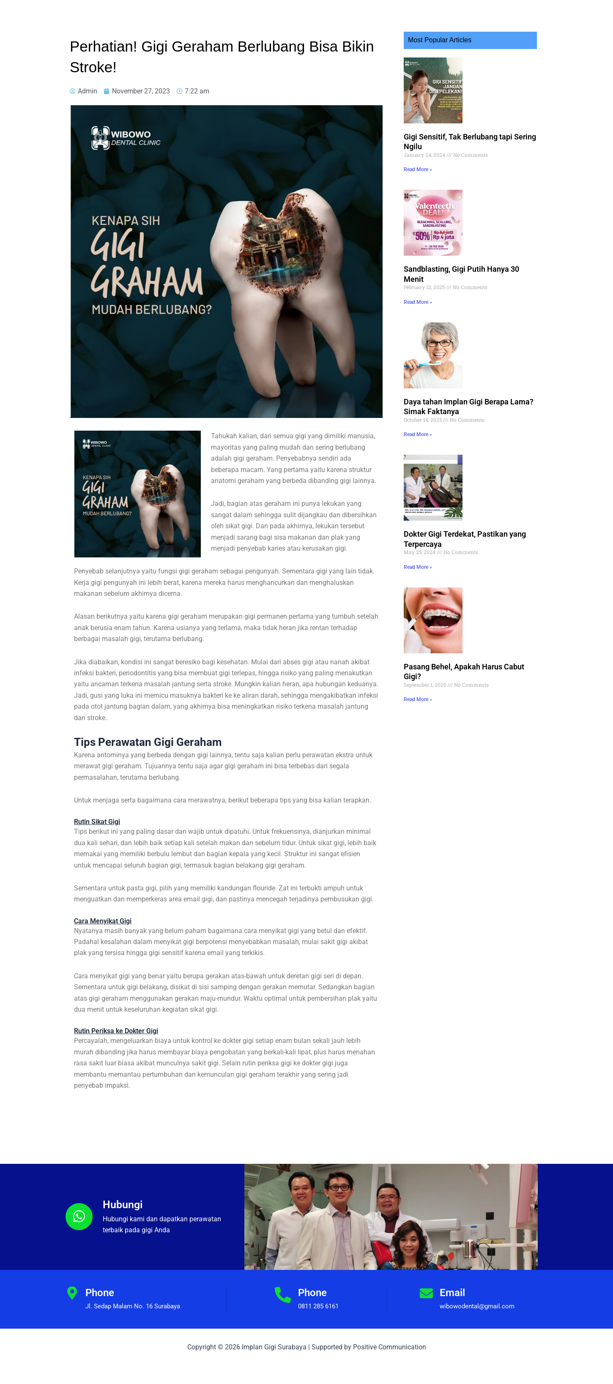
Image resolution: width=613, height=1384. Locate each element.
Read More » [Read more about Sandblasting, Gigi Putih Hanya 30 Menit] (418, 286)
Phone (100, 1293)
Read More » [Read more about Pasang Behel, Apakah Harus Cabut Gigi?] (418, 661)
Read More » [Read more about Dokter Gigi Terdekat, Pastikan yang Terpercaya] (418, 536)
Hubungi (124, 1204)
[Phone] (72, 1293)
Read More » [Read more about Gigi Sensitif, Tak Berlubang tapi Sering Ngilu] (418, 162)
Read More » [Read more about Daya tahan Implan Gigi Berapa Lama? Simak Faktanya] (418, 411)
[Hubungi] (79, 1216)
